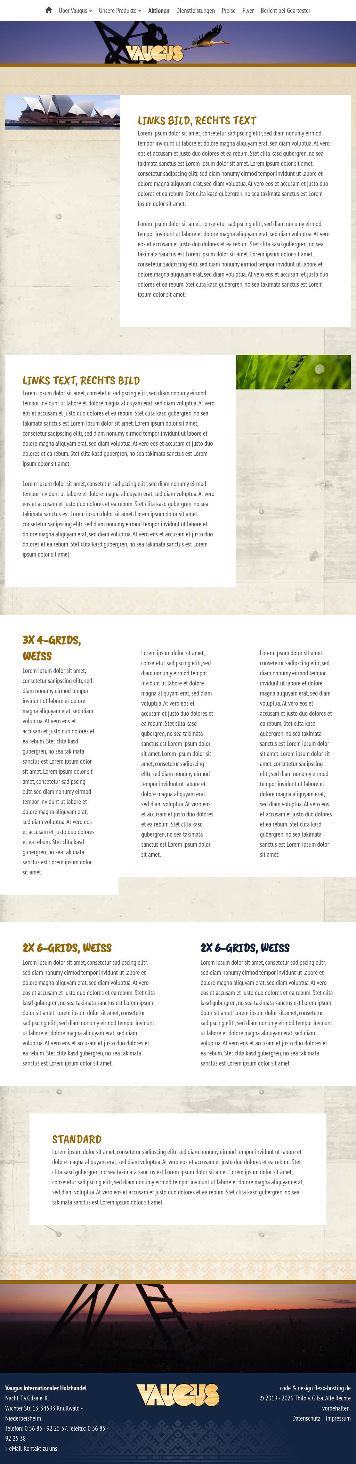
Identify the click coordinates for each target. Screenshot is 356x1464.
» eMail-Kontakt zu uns (31, 1448)
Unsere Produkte (120, 10)
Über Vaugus (75, 10)
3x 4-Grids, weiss (52, 648)
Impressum (338, 1418)
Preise (229, 10)
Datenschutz (306, 1418)
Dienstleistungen (195, 10)
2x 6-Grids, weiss (67, 948)
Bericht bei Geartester (285, 10)
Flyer (248, 10)
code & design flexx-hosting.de (315, 1388)
